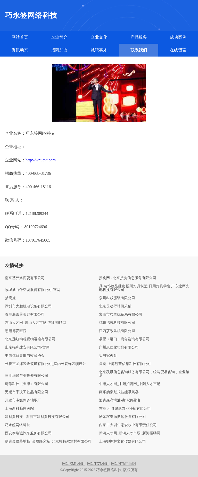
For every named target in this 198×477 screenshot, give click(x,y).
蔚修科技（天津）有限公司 (26, 384)
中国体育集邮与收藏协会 (25, 355)
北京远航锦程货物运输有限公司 (30, 339)
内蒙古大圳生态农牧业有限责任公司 (128, 425)
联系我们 (138, 50)
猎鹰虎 (10, 298)
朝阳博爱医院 (16, 331)
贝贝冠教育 (108, 355)
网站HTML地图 (123, 464)
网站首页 (20, 37)
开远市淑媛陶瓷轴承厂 (23, 400)
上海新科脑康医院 (19, 408)
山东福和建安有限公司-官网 (27, 347)
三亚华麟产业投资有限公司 (26, 376)
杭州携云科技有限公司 (117, 323)
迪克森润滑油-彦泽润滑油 (119, 400)
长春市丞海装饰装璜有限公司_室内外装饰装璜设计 (45, 364)
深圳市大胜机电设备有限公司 (28, 306)
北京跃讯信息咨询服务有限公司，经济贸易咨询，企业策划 (144, 374)
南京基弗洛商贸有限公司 (25, 278)
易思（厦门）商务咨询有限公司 (124, 339)
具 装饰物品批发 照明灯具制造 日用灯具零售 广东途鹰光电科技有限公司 (144, 288)
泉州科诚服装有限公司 (117, 298)
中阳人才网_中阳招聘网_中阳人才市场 (129, 384)
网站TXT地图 (98, 464)
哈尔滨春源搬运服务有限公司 (122, 417)
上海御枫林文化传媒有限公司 (122, 441)
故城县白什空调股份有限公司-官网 (32, 290)
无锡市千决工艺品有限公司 (26, 392)
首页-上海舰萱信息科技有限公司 (125, 364)
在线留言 (178, 50)
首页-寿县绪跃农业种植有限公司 (125, 408)
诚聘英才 (99, 50)
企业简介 (59, 37)
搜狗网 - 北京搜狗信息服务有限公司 (127, 278)
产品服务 (138, 37)
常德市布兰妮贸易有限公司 (120, 314)
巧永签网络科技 (17, 425)
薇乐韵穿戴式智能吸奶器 (119, 392)
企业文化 (99, 37)
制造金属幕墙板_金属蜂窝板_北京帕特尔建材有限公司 (48, 441)
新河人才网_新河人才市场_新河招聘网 (129, 433)
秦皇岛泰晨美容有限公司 (25, 314)
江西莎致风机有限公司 (117, 331)
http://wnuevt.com (41, 160)
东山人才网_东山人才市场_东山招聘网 (35, 323)
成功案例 (178, 37)
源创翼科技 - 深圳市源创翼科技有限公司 (37, 417)
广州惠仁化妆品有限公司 (119, 347)
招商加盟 (59, 50)
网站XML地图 (73, 464)
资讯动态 (20, 50)
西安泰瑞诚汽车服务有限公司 (28, 433)
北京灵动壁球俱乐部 (115, 306)
